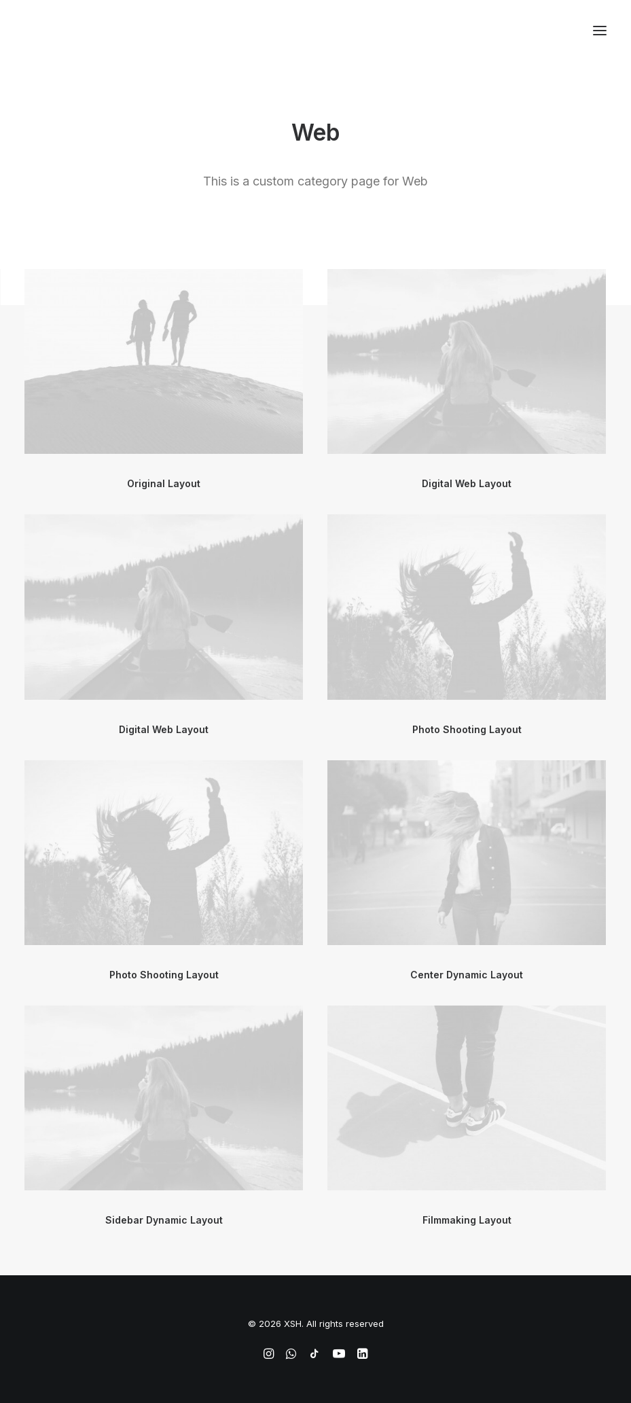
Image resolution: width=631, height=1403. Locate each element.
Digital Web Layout (466, 483)
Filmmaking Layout (466, 1220)
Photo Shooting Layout (467, 729)
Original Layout (163, 483)
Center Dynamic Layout (466, 974)
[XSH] (64, 30)
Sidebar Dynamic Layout (164, 1220)
